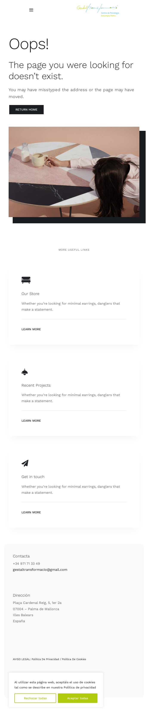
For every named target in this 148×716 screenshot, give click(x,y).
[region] (56, 690)
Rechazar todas (35, 698)
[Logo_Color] (98, 5)
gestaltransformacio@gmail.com (40, 570)
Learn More (31, 329)
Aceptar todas (77, 698)
